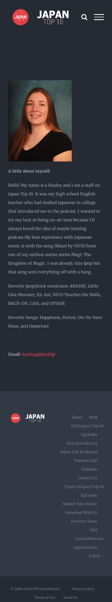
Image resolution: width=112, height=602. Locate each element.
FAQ (93, 529)
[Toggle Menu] (99, 17)
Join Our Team (84, 521)
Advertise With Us (81, 512)
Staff (93, 417)
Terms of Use (45, 597)
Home (76, 417)
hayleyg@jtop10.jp (38, 354)
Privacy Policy (83, 589)
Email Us (70, 597)
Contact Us (87, 477)
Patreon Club (85, 460)
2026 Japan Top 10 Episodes (87, 430)
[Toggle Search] (84, 17)
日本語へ (96, 556)
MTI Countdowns (46, 589)
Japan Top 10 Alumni (79, 451)
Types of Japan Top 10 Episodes (84, 491)
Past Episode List (81, 443)
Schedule (89, 469)
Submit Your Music (80, 503)
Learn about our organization (89, 543)
